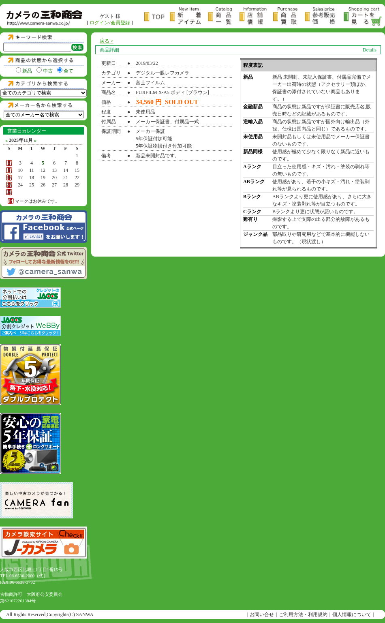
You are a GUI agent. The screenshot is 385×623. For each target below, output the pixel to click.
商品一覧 (224, 17)
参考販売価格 (324, 17)
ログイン (99, 23)
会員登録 (120, 23)
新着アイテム (189, 17)
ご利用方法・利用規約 (303, 614)
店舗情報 (256, 17)
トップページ (157, 17)
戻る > (106, 41)
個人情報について (351, 614)
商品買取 (289, 17)
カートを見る (363, 17)
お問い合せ (262, 614)
